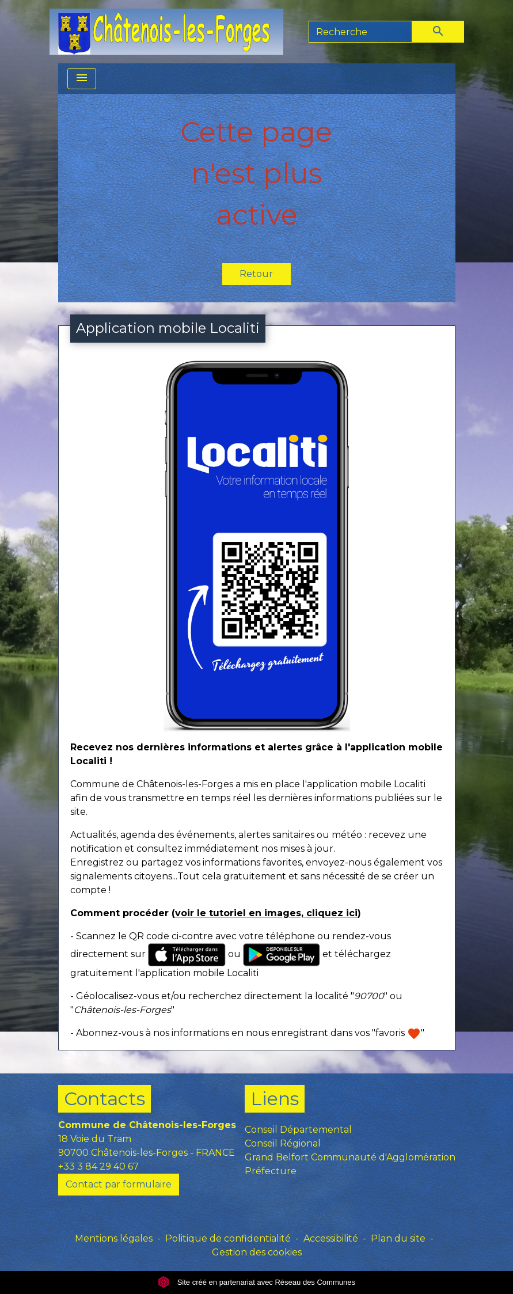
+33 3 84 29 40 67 (98, 1166)
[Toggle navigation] (81, 78)
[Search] (360, 32)
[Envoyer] (438, 32)
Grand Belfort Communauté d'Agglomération (350, 1157)
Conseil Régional (283, 1143)
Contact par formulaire (119, 1184)
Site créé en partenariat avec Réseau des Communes (256, 1282)
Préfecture (271, 1171)
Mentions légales (114, 1238)
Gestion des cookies (257, 1252)
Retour (256, 273)
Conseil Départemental (298, 1129)
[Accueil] (166, 32)
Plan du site (398, 1238)
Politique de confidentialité (228, 1238)
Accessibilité (330, 1238)
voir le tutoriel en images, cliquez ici (266, 913)
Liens (274, 1098)
